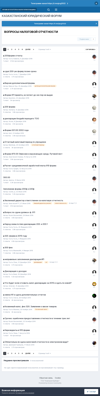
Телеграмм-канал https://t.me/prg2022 (48, 3)
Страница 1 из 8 (44, 49)
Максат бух (13, 86)
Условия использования (24, 393)
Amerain (12, 286)
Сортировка (91, 49)
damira (11, 180)
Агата (11, 121)
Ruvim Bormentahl (15, 215)
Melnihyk (12, 145)
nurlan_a (12, 192)
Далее (27, 49)
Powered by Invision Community (50, 383)
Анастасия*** (14, 203)
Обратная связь (46, 378)
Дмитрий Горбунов (16, 345)
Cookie (58, 378)
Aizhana (12, 110)
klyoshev (12, 98)
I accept (91, 392)
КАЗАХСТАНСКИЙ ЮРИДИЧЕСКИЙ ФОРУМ (32, 16)
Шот (10, 133)
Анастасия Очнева (16, 157)
